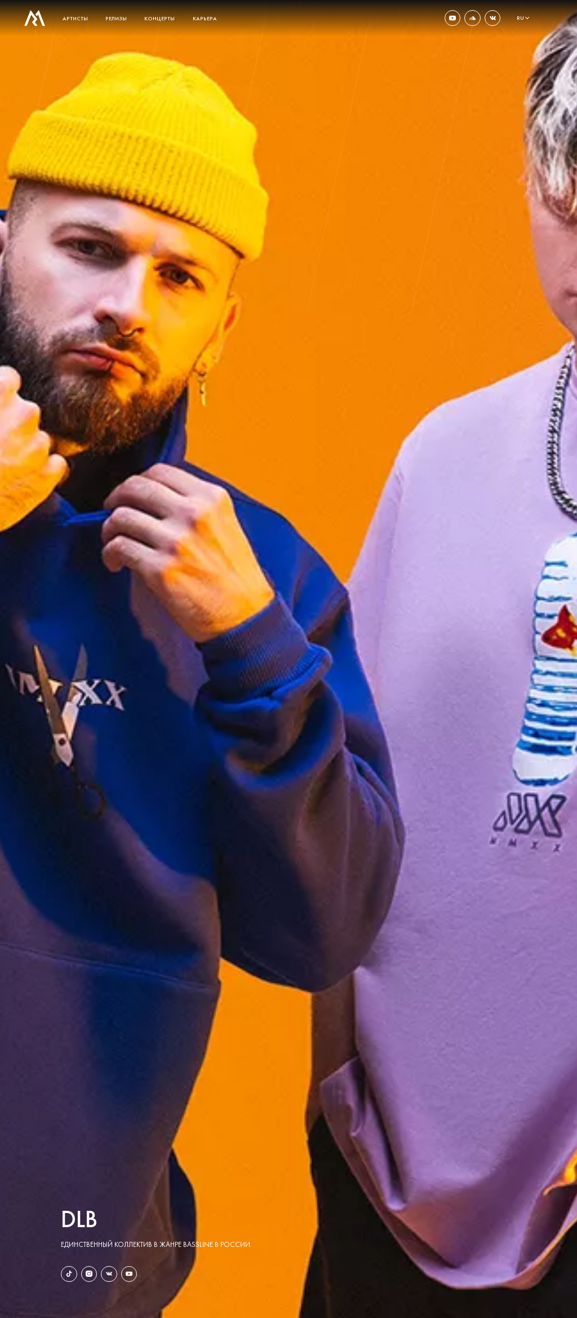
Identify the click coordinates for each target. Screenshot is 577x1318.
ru (520, 18)
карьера (205, 18)
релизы (116, 18)
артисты (75, 18)
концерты (159, 18)
